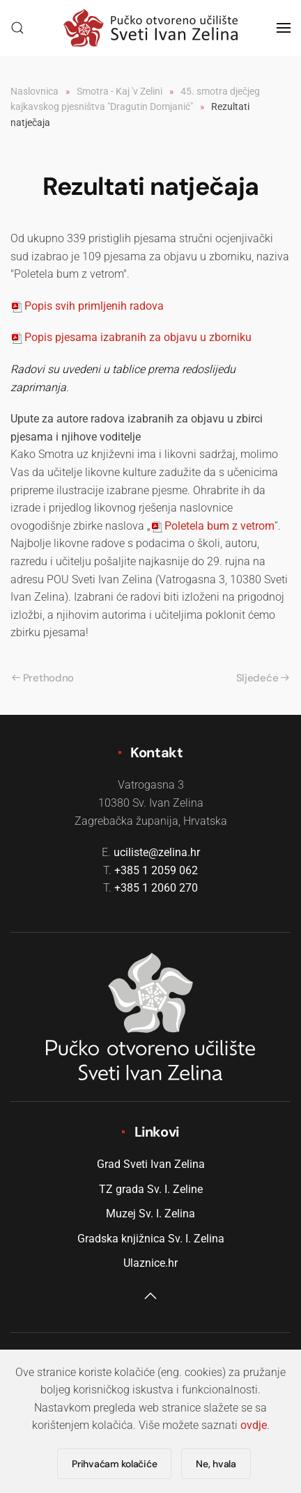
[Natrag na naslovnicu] (150, 28)
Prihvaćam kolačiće (114, 1464)
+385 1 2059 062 (156, 870)
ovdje (253, 1425)
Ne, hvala (216, 1464)
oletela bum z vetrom (212, 525)
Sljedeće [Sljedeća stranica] (262, 678)
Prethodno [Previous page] (43, 678)
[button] (17, 28)
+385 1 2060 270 (156, 887)
